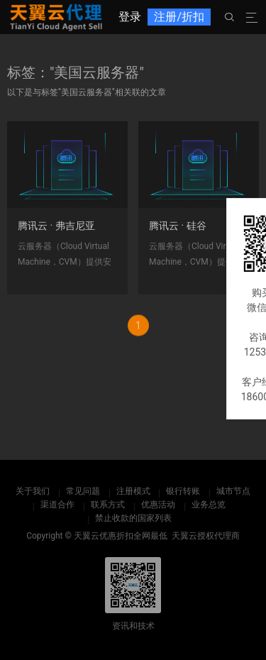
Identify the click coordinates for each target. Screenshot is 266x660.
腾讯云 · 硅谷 (177, 229)
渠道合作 (57, 505)
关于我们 (33, 491)
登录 (129, 16)
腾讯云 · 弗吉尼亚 (56, 229)
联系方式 (108, 505)
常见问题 (83, 491)
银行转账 (183, 491)
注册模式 (133, 491)
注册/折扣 (179, 16)
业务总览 (209, 505)
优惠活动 (158, 505)
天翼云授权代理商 (206, 536)
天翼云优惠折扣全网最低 (120, 536)
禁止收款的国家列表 (133, 518)
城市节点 (233, 491)
